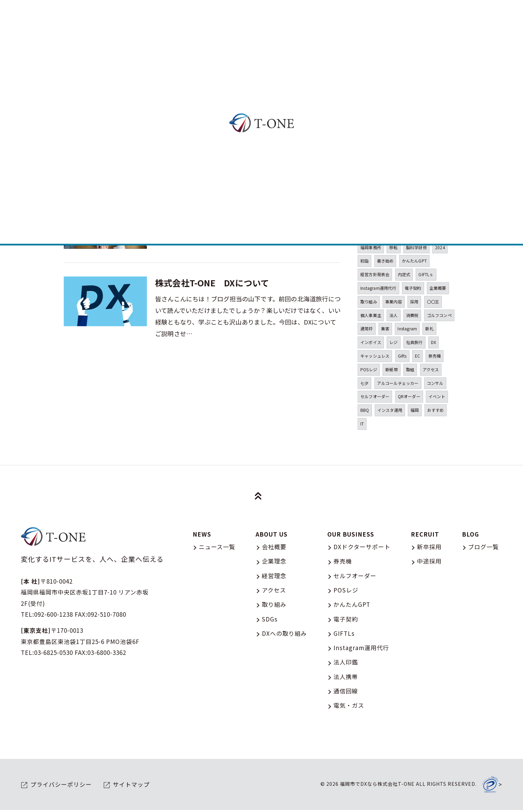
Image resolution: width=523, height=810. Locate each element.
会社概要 (274, 546)
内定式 (404, 274)
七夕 (364, 383)
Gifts (402, 356)
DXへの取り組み (284, 633)
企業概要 (438, 288)
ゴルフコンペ (439, 315)
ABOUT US (271, 534)
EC (417, 356)
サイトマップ (131, 784)
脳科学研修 (416, 247)
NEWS (202, 534)
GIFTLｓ (425, 274)
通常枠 (366, 328)
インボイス (370, 342)
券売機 (434, 356)
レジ (393, 342)
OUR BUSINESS (350, 534)
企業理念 (274, 561)
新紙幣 (391, 369)
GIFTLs (344, 633)
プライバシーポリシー (61, 784)
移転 (393, 247)
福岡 (414, 410)
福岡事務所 (370, 247)
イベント (437, 396)
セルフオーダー (374, 396)
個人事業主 (370, 315)
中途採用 (429, 561)
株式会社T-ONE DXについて (212, 282)
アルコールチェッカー (398, 383)
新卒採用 (429, 546)
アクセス (431, 369)
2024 (440, 247)
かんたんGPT (414, 261)
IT (362, 423)
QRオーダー (409, 396)
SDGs (270, 619)
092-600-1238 (53, 614)
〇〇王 (433, 301)
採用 (414, 301)
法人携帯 (345, 676)
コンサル (435, 383)
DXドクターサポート (361, 546)
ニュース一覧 (217, 546)
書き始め (385, 261)
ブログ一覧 (483, 546)
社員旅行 (414, 342)
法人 (393, 315)
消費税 (412, 315)
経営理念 (274, 575)
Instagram (407, 328)
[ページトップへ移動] (258, 496)
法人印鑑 (345, 662)
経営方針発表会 (374, 274)
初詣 (364, 261)
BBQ (364, 410)
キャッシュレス (374, 356)
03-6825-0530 (53, 652)
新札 (429, 328)
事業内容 (393, 301)
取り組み (368, 301)
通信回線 (345, 691)
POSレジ (368, 369)
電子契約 (413, 288)
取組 (410, 369)
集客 (385, 328)
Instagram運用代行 (378, 288)
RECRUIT (425, 534)
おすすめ (435, 410)
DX (433, 342)
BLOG (470, 534)
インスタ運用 (389, 410)
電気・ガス (348, 705)
